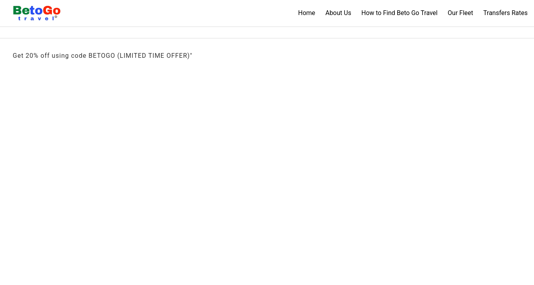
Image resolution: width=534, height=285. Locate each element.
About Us (338, 13)
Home (306, 13)
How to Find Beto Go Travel (399, 13)
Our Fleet (460, 13)
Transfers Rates (505, 13)
